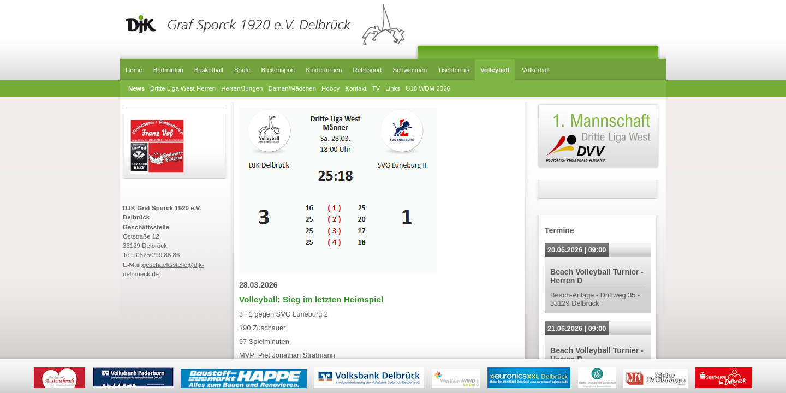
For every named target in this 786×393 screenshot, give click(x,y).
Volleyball (494, 70)
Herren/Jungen (242, 88)
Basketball (208, 70)
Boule (242, 70)
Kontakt (355, 88)
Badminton (168, 70)
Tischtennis (453, 70)
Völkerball (536, 70)
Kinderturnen (324, 70)
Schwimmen (410, 70)
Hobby (330, 88)
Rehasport (367, 70)
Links (392, 88)
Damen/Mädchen (292, 88)
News (136, 88)
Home (134, 70)
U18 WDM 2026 (428, 88)
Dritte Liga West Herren (183, 88)
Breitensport (278, 70)
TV (376, 88)
